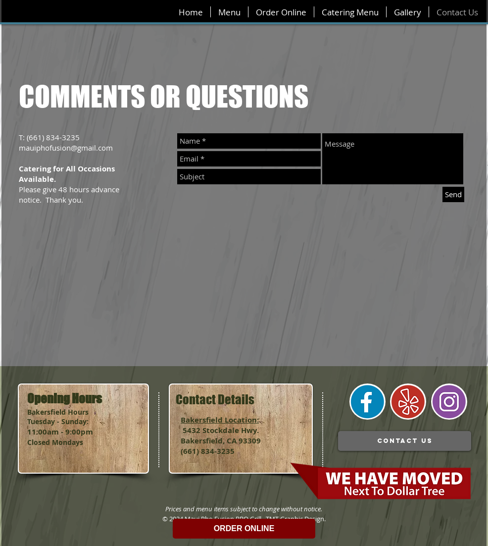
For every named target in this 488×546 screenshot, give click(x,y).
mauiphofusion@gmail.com (66, 148)
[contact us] (404, 441)
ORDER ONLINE (244, 528)
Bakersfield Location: (220, 420)
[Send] (453, 194)
